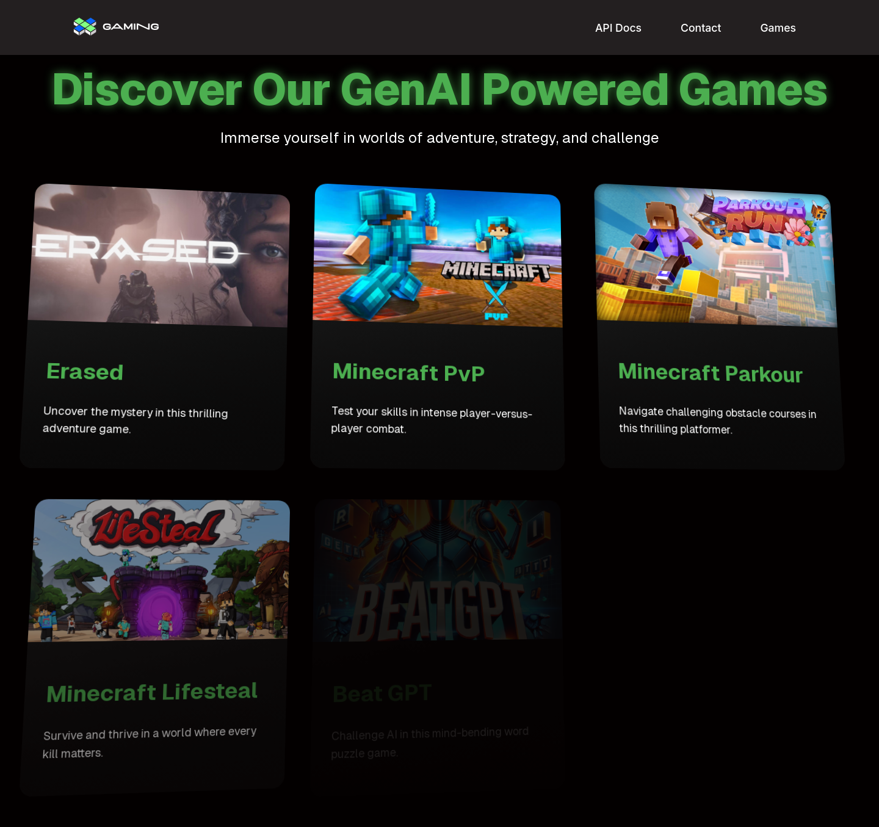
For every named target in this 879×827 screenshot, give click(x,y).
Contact (701, 27)
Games (778, 27)
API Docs (618, 27)
